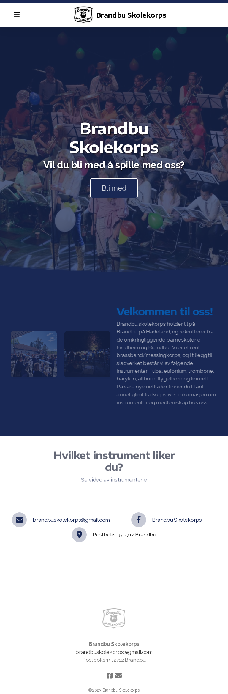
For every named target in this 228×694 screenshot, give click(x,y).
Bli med (114, 188)
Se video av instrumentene (114, 481)
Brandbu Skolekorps (177, 520)
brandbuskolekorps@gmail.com (71, 520)
